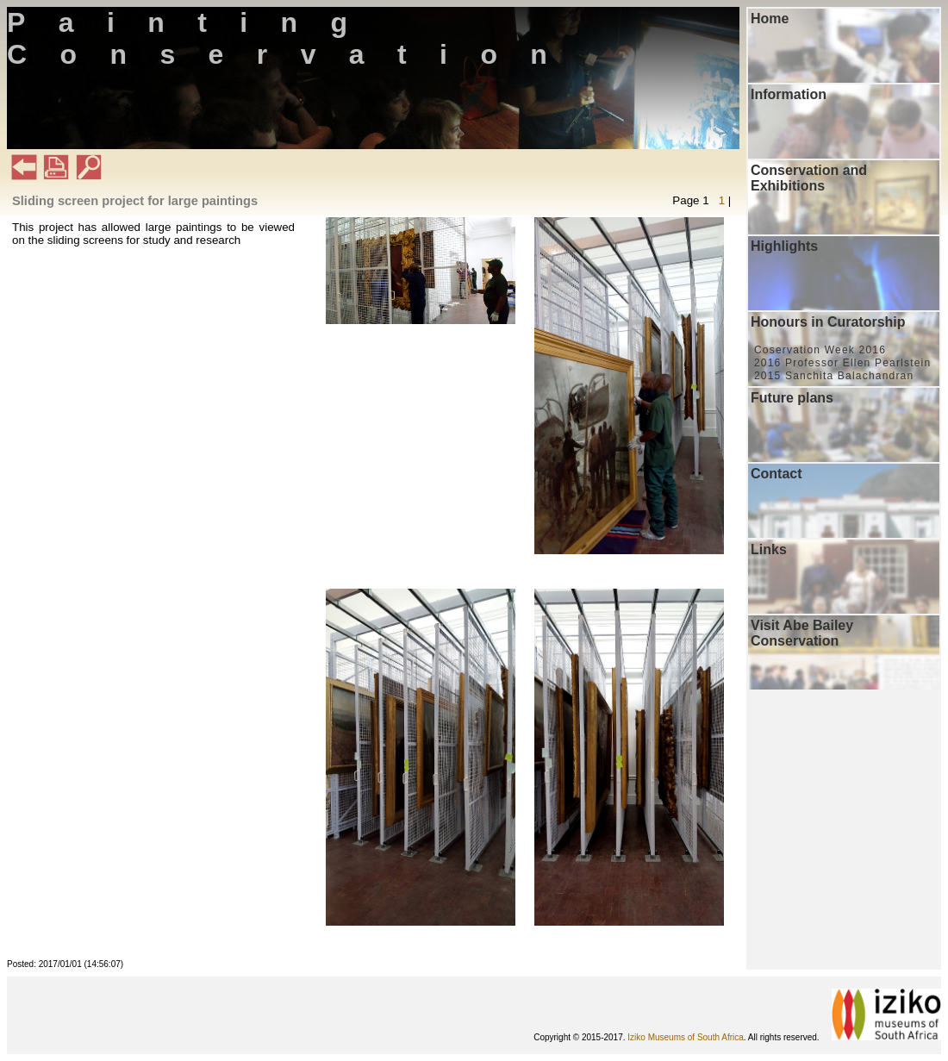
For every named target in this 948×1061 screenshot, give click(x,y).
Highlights (784, 246)
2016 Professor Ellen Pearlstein (842, 363)
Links (769, 549)
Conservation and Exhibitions (809, 178)
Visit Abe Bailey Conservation (802, 633)
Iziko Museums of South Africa (685, 1037)
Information (788, 94)
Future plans (792, 397)
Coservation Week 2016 (820, 350)
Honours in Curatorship (828, 322)
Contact (776, 473)
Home (770, 18)
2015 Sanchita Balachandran (834, 376)
